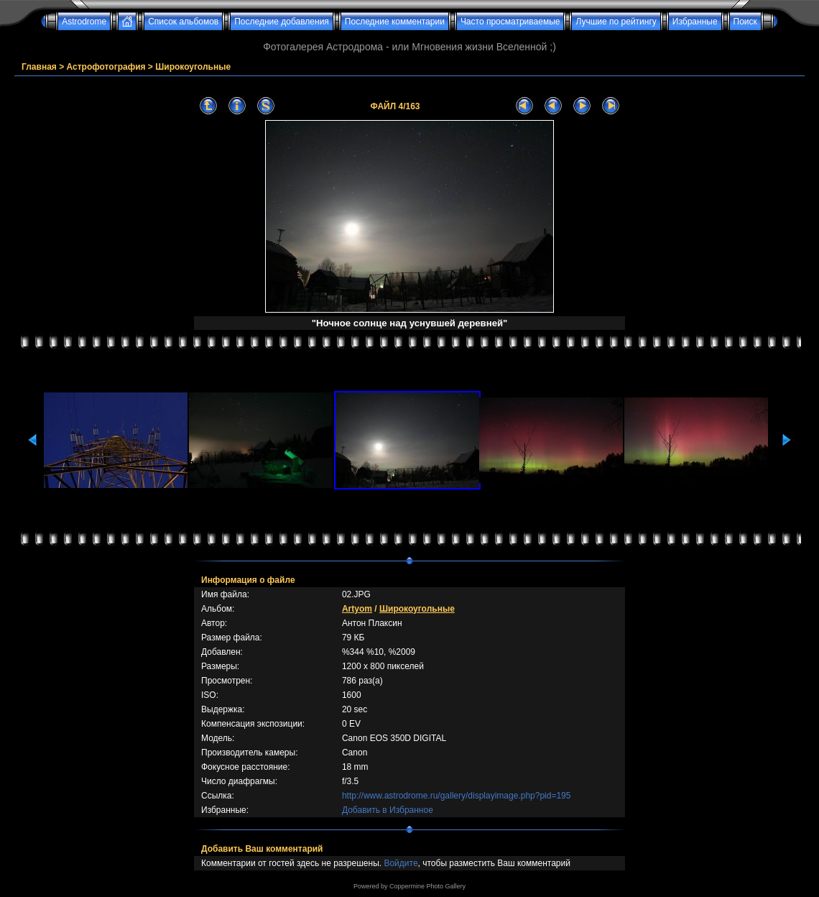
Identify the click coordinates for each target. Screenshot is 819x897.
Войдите (400, 863)
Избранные (695, 22)
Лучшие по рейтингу (615, 22)
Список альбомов (183, 22)
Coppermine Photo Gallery (427, 886)
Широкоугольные (193, 67)
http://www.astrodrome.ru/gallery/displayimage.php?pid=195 (456, 796)
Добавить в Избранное (387, 810)
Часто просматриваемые (510, 22)
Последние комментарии (395, 22)
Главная (39, 67)
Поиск (745, 22)
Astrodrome (84, 22)
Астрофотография (106, 67)
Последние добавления (281, 22)
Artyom (357, 609)
